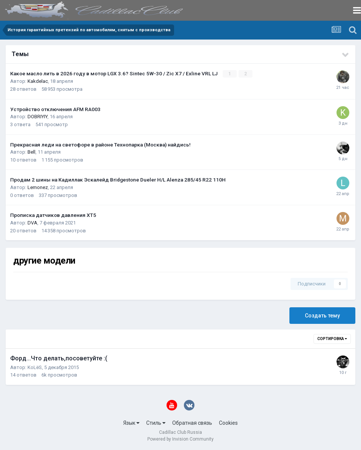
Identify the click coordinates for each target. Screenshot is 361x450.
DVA (32, 223)
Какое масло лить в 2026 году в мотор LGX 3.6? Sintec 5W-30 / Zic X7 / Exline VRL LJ (114, 73)
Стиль (155, 423)
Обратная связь (192, 423)
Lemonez (38, 187)
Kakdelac (38, 81)
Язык (131, 423)
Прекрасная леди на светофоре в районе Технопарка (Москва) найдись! (100, 144)
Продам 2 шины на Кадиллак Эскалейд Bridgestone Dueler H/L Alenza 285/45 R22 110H (118, 180)
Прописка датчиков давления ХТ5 (53, 215)
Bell (31, 152)
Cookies (228, 423)
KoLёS (35, 367)
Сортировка (332, 338)
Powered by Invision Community (180, 439)
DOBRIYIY (37, 116)
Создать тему (322, 315)
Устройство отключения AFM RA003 (55, 109)
